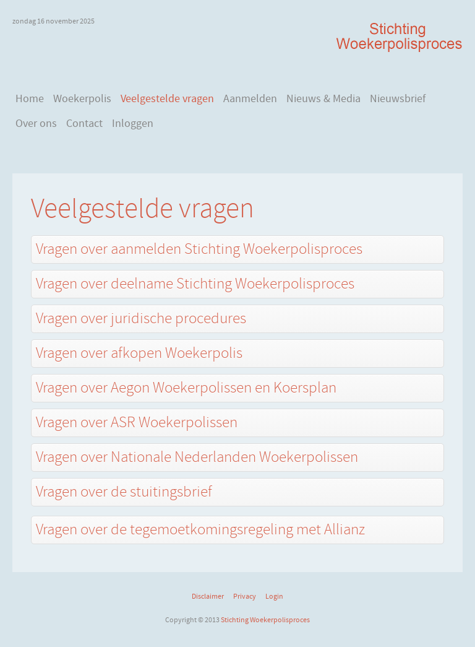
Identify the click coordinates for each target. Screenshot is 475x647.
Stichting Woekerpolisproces (265, 619)
